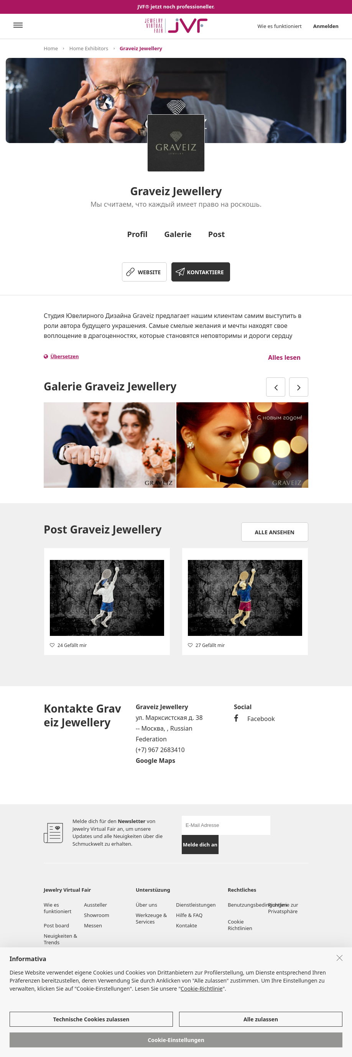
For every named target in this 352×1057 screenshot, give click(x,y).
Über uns (146, 904)
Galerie (177, 234)
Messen (93, 925)
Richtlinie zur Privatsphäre (283, 908)
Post (216, 234)
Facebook (254, 719)
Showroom (96, 915)
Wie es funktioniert (280, 26)
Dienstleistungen (196, 904)
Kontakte (186, 925)
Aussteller (95, 904)
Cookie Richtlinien (240, 925)
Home (51, 48)
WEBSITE (149, 272)
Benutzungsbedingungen (248, 904)
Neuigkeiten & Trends (60, 939)
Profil (137, 234)
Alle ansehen (274, 532)
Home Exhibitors (88, 48)
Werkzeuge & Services (151, 918)
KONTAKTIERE (205, 272)
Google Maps (155, 760)
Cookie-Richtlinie (201, 989)
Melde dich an (200, 844)
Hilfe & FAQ (189, 915)
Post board (56, 925)
